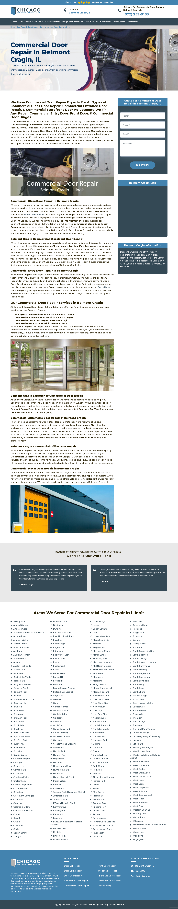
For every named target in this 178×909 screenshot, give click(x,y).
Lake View (58, 818)
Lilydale (57, 832)
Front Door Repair (107, 866)
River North (98, 833)
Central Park (19, 770)
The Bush (137, 718)
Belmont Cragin (21, 688)
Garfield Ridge (60, 714)
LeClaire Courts (61, 828)
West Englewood (141, 773)
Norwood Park (100, 740)
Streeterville (139, 707)
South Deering (140, 670)
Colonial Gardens (21, 807)
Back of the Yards (22, 677)
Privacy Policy (104, 886)
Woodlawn (138, 836)
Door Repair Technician (30, 22)
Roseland (137, 629)
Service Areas (119, 22)
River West (98, 836)
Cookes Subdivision (23, 810)
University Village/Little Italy (146, 736)
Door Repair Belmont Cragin (27, 27)
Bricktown (18, 710)
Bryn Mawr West (21, 736)
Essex (56, 670)
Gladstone (58, 718)
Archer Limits (20, 644)
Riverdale (137, 621)
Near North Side (101, 695)
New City (97, 710)
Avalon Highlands (22, 666)
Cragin (16, 822)
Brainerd (17, 707)
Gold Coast (58, 725)
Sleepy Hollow (140, 644)
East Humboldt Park (63, 636)
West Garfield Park (142, 776)
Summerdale (139, 710)
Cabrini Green (20, 755)
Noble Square (99, 718)
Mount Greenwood (102, 688)
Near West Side (100, 703)
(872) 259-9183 (136, 14)
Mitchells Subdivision (103, 670)
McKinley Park (100, 658)
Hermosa (58, 762)
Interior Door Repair (107, 871)
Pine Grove (98, 792)
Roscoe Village (140, 625)
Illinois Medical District (64, 777)
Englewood (59, 666)
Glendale (57, 721)
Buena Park (19, 747)
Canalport (18, 762)
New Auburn (99, 707)
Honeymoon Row (62, 766)
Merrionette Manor (102, 662)
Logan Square (100, 629)
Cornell (16, 814)
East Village (59, 644)
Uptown (137, 740)
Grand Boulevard (61, 729)
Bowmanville (19, 703)
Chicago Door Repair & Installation (107, 904)
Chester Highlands (22, 785)
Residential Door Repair (76, 881)
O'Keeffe (97, 747)
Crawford (18, 825)
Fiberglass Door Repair (109, 876)
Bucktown (18, 744)
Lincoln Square (60, 839)
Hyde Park (58, 773)
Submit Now (142, 165)
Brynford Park (20, 740)
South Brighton (140, 655)
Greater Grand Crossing (65, 744)
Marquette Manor (102, 651)
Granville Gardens (61, 736)
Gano (55, 703)
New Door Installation (100, 22)
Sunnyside (138, 714)
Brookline (18, 729)
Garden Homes (60, 707)
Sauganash (138, 632)
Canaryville (18, 766)
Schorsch (137, 636)
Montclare (98, 673)
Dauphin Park (20, 833)
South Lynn (138, 688)
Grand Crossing (60, 733)
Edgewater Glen (61, 655)
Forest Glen (59, 673)
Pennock (97, 773)
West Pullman (140, 791)
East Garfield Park (62, 632)
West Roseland (140, 802)
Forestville (58, 681)
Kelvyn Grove (59, 807)
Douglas (17, 836)
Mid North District (102, 666)
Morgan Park (99, 684)
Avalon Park (19, 670)
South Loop (138, 684)
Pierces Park (99, 781)
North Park (98, 733)
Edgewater (58, 651)
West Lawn (138, 780)
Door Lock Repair (73, 871)
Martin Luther (99, 655)
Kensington (59, 810)
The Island (138, 725)
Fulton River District (63, 692)
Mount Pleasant (101, 692)
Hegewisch (58, 759)
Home (14, 22)
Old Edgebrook (100, 755)
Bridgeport (18, 714)
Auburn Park (19, 658)
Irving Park (58, 788)
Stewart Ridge (140, 695)
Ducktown (58, 625)
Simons (136, 640)
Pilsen (96, 788)
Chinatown (18, 792)
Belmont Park (20, 692)
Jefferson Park (60, 796)
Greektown (58, 747)
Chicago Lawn (20, 788)
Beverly (17, 695)
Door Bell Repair (72, 866)
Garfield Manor (60, 710)
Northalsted (99, 736)
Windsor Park (139, 828)
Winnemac (138, 832)
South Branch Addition (144, 651)
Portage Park (99, 803)
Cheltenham (19, 781)
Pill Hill (96, 785)
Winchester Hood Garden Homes (149, 825)
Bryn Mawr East (21, 733)
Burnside (17, 751)
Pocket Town (99, 799)
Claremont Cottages (23, 796)
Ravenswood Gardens (104, 822)
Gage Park (58, 695)
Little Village (99, 621)
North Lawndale (101, 729)
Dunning (57, 629)
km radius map (142, 211)
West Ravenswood (142, 795)
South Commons (141, 666)
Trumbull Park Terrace (144, 729)
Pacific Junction (101, 759)
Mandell (97, 644)
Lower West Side (101, 636)
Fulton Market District (64, 688)
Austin (16, 662)
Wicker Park (139, 817)
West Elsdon (139, 769)
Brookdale (18, 725)
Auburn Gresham (21, 655)
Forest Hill (58, 677)
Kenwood (58, 814)
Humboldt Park (61, 770)
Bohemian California (23, 699)
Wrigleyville (138, 839)
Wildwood (138, 821)
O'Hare (96, 744)
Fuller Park (58, 684)
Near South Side (101, 699)
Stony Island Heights (143, 703)
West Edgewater (141, 765)
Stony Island (139, 699)
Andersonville (20, 629)
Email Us (140, 871)
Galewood (58, 699)
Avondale (18, 673)
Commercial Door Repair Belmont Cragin (55, 27)
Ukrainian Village (141, 733)
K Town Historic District (65, 803)
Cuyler (16, 829)
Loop (95, 632)
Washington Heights (143, 747)
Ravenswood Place (102, 829)
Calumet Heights (21, 759)
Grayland (57, 740)
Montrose (98, 677)
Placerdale (98, 796)
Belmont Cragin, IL (79, 12)
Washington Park (141, 751)
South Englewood (142, 677)
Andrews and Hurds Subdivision (29, 632)
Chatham (18, 773)
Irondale (57, 785)
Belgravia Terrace (22, 684)
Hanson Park (59, 755)
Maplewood (99, 647)
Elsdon (56, 662)
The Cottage (139, 721)
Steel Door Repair (73, 876)
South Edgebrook (141, 673)
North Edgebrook (102, 725)
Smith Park (138, 647)
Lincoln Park (59, 836)
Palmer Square (100, 762)
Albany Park (19, 621)
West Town (138, 806)
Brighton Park (20, 718)
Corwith (17, 818)
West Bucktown (141, 762)
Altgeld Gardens (21, 625)
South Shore (139, 692)
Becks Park (19, 681)
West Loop (138, 784)
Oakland (97, 751)
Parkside (97, 770)
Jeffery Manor (60, 799)
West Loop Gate (141, 787)
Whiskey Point (140, 813)
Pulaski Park (99, 810)
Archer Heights (20, 640)
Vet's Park (138, 744)
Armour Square (21, 647)
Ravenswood (99, 818)
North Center (99, 721)
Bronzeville (18, 721)
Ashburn (17, 651)
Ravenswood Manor (103, 825)
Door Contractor (51, 22)
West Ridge (138, 799)
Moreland (97, 681)
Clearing (17, 803)
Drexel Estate (60, 621)
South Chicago (140, 658)
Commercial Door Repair (76, 886)
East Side (58, 640)
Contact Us (132, 22)
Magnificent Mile (101, 640)
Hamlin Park (59, 751)
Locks (96, 625)
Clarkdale (18, 799)
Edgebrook (59, 647)
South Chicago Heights (144, 662)
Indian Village (60, 781)
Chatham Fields (21, 777)
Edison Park (59, 658)
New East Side (100, 714)
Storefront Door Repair (109, 881)
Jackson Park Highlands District (69, 792)
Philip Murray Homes (103, 777)
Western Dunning (141, 810)
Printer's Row (99, 807)
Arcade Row (19, 636)
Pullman (97, 814)
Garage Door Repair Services (74, 22)
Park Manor (99, 766)
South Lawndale (141, 681)
